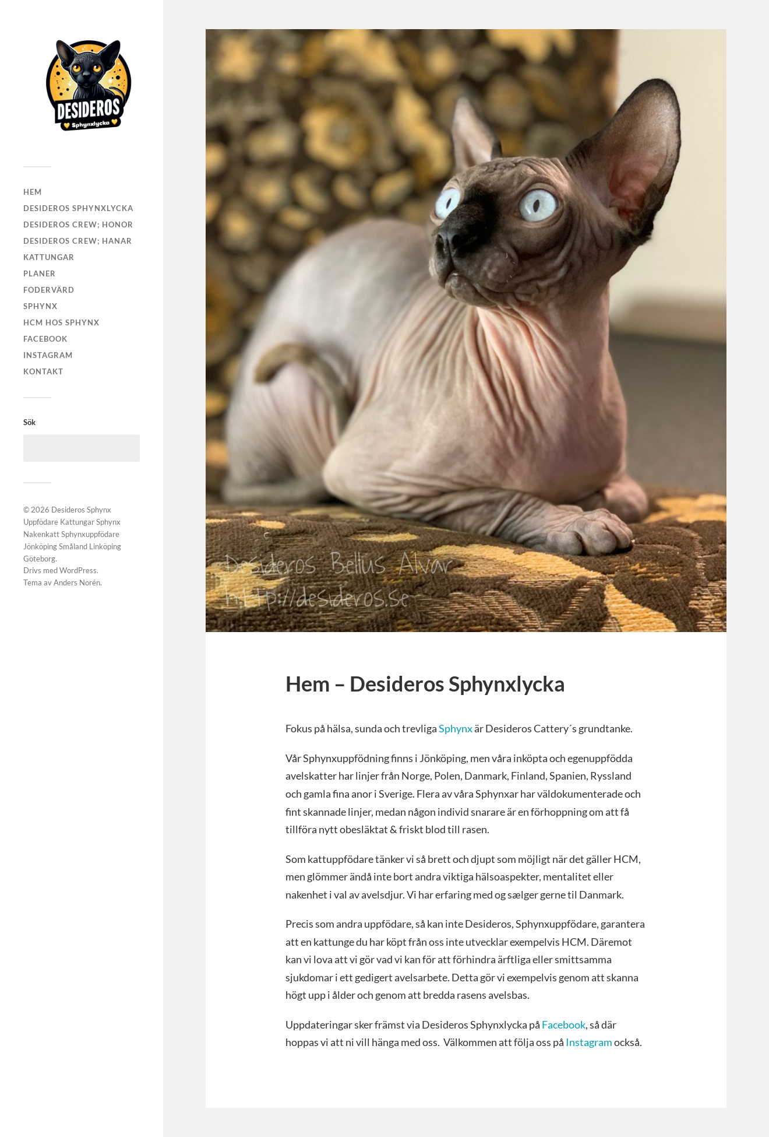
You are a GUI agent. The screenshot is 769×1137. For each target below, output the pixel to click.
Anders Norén (77, 582)
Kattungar (49, 257)
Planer (39, 273)
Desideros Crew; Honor (78, 224)
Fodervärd (49, 289)
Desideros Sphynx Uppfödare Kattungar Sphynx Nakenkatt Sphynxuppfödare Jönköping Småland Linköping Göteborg (72, 534)
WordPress (78, 570)
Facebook (45, 338)
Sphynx (40, 306)
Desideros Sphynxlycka (78, 208)
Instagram (48, 355)
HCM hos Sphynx (61, 322)
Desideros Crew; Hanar (77, 240)
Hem (32, 191)
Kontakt (43, 371)
